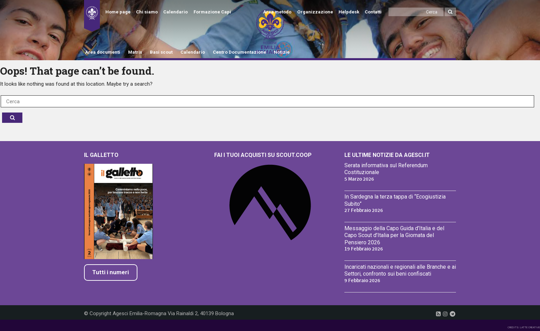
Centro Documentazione (239, 52)
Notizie (282, 52)
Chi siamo (147, 11)
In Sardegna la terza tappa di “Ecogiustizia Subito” (395, 200)
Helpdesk (349, 11)
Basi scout (161, 52)
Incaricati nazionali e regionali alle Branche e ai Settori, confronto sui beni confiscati (400, 270)
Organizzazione (315, 11)
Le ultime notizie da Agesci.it (387, 155)
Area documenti (102, 52)
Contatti (373, 11)
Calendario (175, 11)
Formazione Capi (212, 11)
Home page (118, 11)
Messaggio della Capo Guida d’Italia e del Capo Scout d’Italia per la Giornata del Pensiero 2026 (394, 235)
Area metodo (277, 11)
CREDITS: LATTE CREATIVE (524, 327)
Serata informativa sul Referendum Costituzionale (386, 169)
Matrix (135, 52)
